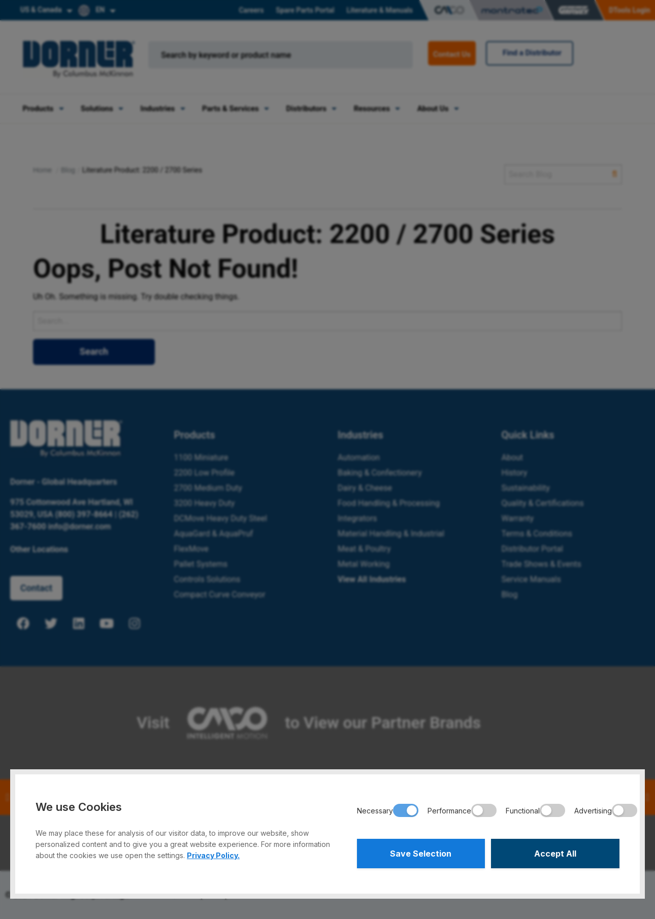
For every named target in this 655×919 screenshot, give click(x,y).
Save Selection (420, 853)
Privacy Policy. (213, 855)
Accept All (555, 853)
